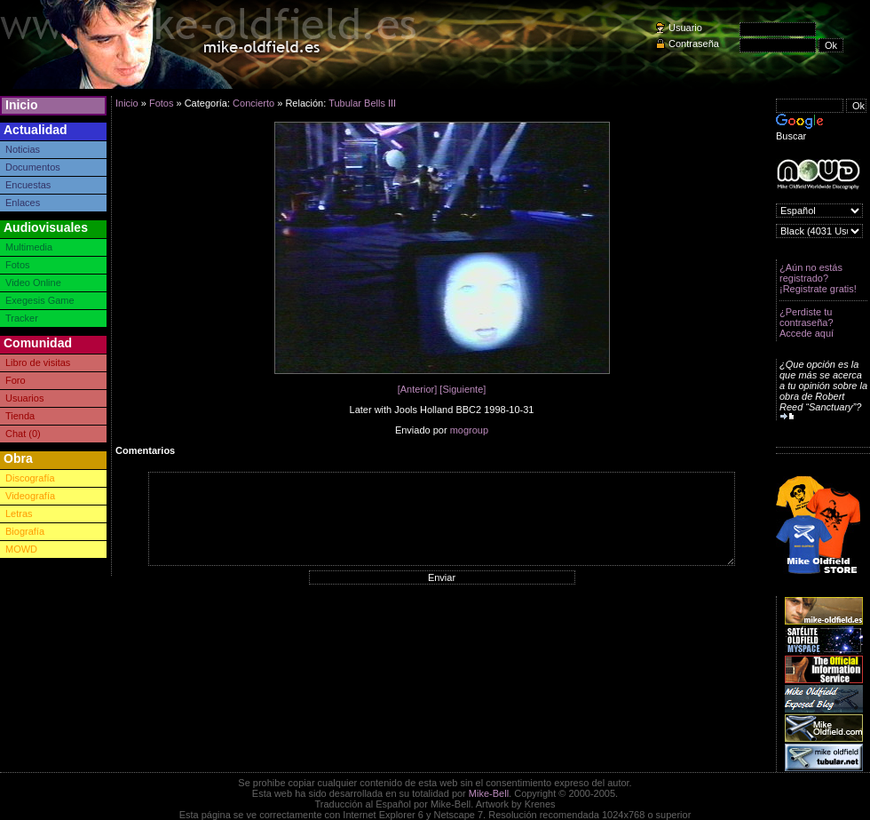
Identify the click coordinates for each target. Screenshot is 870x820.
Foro (15, 380)
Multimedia (28, 247)
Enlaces (22, 202)
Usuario (685, 27)
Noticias (22, 149)
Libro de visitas (37, 362)
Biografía (24, 531)
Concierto (253, 103)
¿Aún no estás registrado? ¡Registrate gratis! (818, 278)
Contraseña (693, 43)
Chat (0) (23, 433)
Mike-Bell (489, 793)
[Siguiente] (462, 389)
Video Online (33, 282)
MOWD (21, 549)
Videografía (30, 495)
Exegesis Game (40, 300)
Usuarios (24, 398)
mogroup (469, 430)
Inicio (21, 105)
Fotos (17, 264)
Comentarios (145, 450)
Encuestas (28, 184)
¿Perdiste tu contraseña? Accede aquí (806, 322)
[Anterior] (418, 389)
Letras (19, 513)
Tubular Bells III (362, 103)
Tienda (20, 415)
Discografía (30, 478)
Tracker (21, 318)
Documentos (32, 167)
